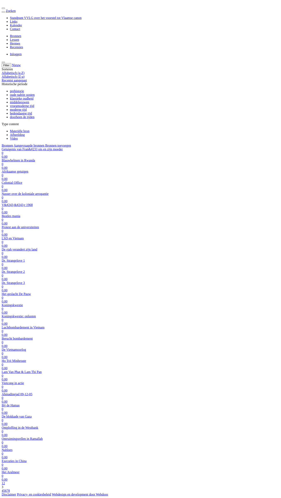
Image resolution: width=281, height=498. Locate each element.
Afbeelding (17, 135)
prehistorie (17, 91)
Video (14, 138)
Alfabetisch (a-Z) (13, 73)
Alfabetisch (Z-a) (13, 76)
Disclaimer (9, 494)
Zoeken (11, 11)
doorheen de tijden (22, 117)
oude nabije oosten (22, 95)
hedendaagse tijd (21, 113)
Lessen (14, 39)
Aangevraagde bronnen (29, 145)
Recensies (16, 47)
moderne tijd (18, 109)
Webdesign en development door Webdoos (80, 494)
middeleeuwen (19, 102)
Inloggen (16, 54)
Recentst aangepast (14, 80)
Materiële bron (20, 131)
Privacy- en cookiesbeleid (34, 494)
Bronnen (15, 36)
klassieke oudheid (21, 98)
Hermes (15, 43)
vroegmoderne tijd (22, 106)
